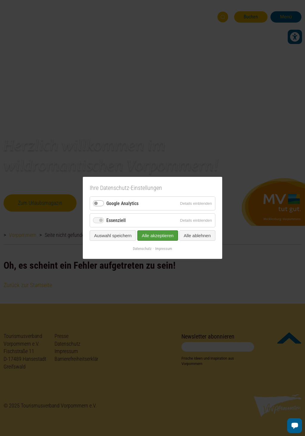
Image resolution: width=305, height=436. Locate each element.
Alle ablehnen (197, 235)
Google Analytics (122, 203)
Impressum (163, 249)
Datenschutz (142, 249)
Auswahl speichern (113, 235)
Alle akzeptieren (158, 235)
